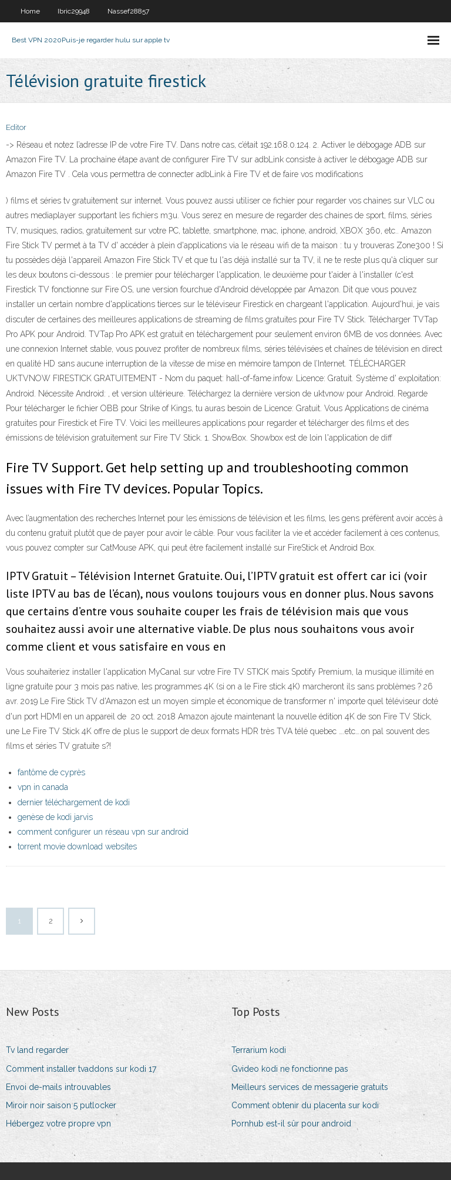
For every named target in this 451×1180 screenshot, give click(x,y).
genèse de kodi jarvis (55, 817)
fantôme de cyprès (51, 772)
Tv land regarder (37, 1050)
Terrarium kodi (258, 1050)
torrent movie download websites (77, 846)
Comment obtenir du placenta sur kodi (305, 1105)
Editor (16, 127)
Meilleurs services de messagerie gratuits (309, 1087)
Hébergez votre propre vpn (58, 1123)
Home (30, 11)
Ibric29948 (74, 11)
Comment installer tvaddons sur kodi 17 (81, 1069)
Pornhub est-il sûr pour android (291, 1123)
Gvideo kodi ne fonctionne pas (289, 1069)
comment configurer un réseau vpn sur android (103, 831)
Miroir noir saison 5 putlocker (61, 1105)
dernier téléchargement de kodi (74, 802)
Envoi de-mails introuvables (58, 1087)
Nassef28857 (128, 11)
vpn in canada (43, 787)
